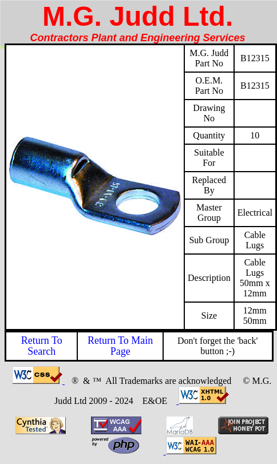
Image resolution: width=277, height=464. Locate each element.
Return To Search (41, 346)
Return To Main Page (120, 346)
